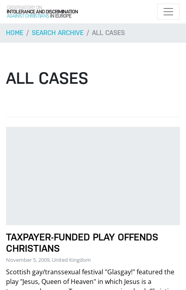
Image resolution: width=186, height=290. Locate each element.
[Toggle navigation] (168, 12)
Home (14, 33)
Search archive (58, 33)
